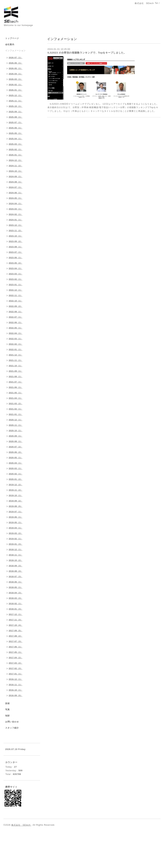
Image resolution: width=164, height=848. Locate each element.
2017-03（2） (16, 663)
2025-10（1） (16, 106)
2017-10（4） (16, 625)
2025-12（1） (16, 95)
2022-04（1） (16, 333)
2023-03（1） (16, 274)
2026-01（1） (16, 90)
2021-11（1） (16, 360)
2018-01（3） (16, 609)
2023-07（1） (16, 252)
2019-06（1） (16, 517)
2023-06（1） (16, 258)
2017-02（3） (16, 668)
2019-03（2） (16, 533)
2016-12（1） (16, 679)
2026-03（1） (16, 79)
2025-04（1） (16, 139)
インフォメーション (15, 50)
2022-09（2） (16, 306)
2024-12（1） (16, 160)
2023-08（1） (16, 247)
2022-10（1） (16, 301)
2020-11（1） (16, 425)
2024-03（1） (16, 209)
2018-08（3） (16, 571)
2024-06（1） (16, 193)
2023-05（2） (16, 263)
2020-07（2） (16, 447)
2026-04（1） (16, 74)
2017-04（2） (16, 658)
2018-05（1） (16, 587)
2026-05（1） (16, 68)
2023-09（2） (16, 241)
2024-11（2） (16, 166)
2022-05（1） (16, 328)
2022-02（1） (16, 344)
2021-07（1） (16, 382)
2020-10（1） (16, 430)
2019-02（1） (16, 539)
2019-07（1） (16, 512)
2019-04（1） (16, 528)
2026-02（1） (16, 85)
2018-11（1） (16, 555)
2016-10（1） (16, 690)
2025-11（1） (16, 101)
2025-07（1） (16, 122)
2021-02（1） (16, 409)
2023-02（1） (16, 279)
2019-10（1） (16, 495)
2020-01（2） (16, 479)
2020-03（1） (16, 468)
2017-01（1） (16, 674)
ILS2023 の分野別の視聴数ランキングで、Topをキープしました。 (86, 52)
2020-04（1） (16, 463)
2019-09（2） (16, 501)
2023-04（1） (16, 268)
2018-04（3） (16, 593)
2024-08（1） (16, 182)
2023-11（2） (16, 230)
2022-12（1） (16, 290)
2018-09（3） (16, 566)
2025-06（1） (16, 128)
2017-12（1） (16, 614)
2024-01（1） (16, 220)
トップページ (12, 38)
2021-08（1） (16, 376)
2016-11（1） (16, 685)
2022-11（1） (16, 295)
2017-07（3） (16, 641)
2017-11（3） (16, 620)
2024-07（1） (16, 187)
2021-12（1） (16, 355)
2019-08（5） (16, 506)
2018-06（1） (16, 582)
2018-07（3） (16, 576)
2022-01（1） (16, 349)
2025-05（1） (16, 133)
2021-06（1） (16, 387)
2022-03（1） (16, 339)
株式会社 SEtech (21, 825)
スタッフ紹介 (12, 728)
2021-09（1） (16, 371)
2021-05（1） (16, 393)
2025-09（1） (16, 112)
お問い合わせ (12, 722)
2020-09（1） (16, 436)
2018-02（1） (16, 603)
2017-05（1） (16, 652)
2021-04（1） (16, 398)
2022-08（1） (16, 312)
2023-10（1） (16, 236)
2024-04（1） (16, 203)
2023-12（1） (16, 225)
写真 (7, 709)
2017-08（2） (16, 636)
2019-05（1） (16, 522)
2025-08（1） (16, 117)
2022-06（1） (16, 322)
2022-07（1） (16, 317)
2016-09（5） (16, 695)
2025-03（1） (16, 144)
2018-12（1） (16, 549)
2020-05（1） (16, 458)
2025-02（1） (16, 149)
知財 (7, 715)
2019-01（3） (16, 544)
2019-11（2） (16, 490)
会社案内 (9, 44)
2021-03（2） (16, 403)
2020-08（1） (16, 441)
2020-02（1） (16, 474)
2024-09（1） (16, 176)
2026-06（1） (16, 63)
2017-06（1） (16, 647)
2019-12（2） (16, 485)
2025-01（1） (16, 155)
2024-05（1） (16, 198)
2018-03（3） (16, 598)
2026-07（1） (16, 57)
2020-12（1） (16, 420)
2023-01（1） (16, 285)
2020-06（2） (16, 452)
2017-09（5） (16, 631)
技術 (7, 703)
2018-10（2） (16, 560)
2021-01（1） (16, 414)
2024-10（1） (16, 171)
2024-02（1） (16, 214)
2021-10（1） (16, 366)
